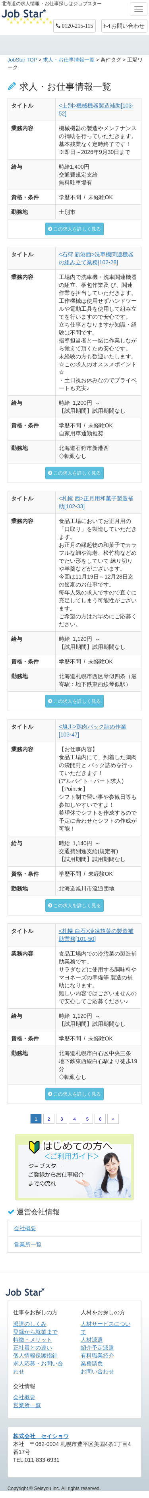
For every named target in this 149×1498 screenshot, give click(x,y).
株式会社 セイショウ (41, 1436)
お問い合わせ (97, 1371)
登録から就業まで (35, 1332)
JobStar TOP (22, 60)
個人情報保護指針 (35, 1355)
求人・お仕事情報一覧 (69, 60)
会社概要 (25, 1228)
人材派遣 (92, 1339)
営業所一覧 (28, 1244)
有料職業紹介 (97, 1355)
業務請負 (92, 1363)
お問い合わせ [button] (124, 26)
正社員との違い (32, 1347)
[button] (74, 26)
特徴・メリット (32, 1339)
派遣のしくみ (29, 1324)
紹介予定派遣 (97, 1347)
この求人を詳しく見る (74, 229)
